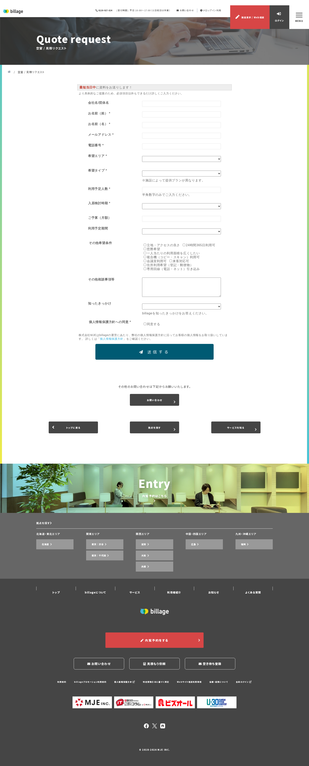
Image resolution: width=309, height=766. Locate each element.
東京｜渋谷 (94, 571)
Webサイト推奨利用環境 (192, 684)
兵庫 (140, 582)
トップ (56, 602)
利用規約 (55, 684)
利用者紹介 (174, 602)
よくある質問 (253, 602)
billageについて (95, 602)
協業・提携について (223, 684)
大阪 (140, 577)
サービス (134, 602)
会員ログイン (250, 684)
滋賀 (140, 571)
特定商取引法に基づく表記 (156, 684)
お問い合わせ (188, 16)
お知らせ (213, 602)
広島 (190, 571)
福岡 (239, 571)
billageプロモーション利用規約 (85, 684)
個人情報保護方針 (122, 684)
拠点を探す (45, 552)
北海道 (42, 571)
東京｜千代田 (96, 577)
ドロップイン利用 (213, 16)
